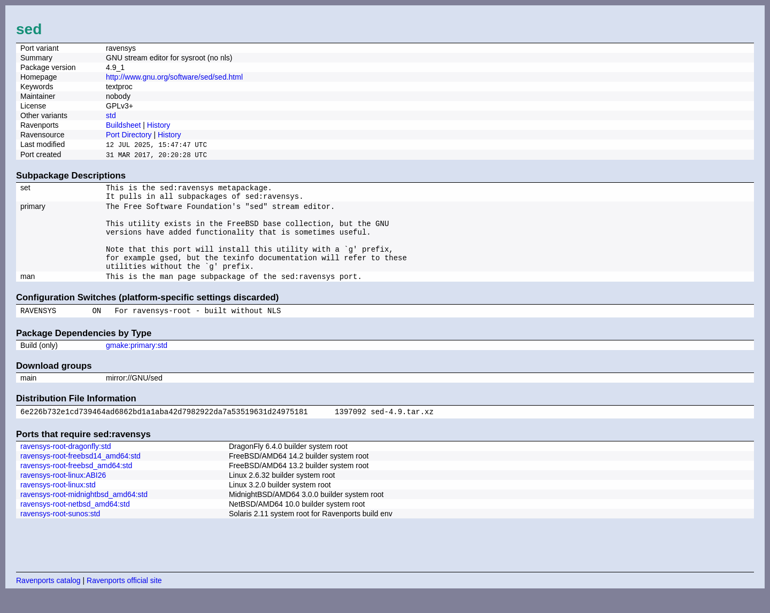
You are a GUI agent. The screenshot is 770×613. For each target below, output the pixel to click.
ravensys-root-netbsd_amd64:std (75, 523)
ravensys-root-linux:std (58, 504)
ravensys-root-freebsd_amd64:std (76, 484)
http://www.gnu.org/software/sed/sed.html (174, 77)
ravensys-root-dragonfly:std (65, 465)
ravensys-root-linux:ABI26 (63, 494)
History (159, 125)
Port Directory (129, 134)
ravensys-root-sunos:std (60, 533)
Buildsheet (123, 125)
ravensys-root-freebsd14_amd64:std (80, 475)
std (111, 115)
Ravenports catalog (48, 599)
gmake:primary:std (136, 363)
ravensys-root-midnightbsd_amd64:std (84, 513)
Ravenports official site (124, 599)
